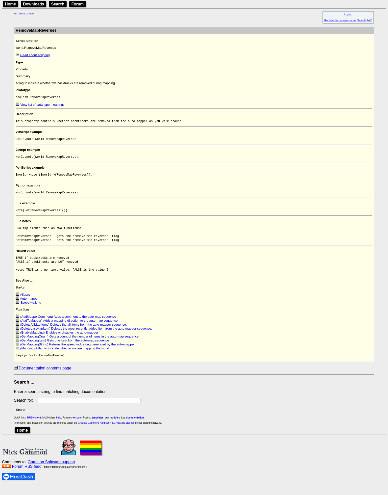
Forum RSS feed (26, 476)
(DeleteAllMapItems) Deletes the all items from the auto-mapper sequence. (73, 334)
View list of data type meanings (42, 105)
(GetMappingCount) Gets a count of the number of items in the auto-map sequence (79, 346)
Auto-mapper (29, 308)
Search (57, 4)
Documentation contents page (45, 378)
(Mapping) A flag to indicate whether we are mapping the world (64, 358)
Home (10, 4)
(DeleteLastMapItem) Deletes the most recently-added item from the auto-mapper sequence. (86, 338)
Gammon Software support (51, 471)
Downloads (33, 4)
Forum (78, 4)
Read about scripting (35, 55)
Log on (348, 14)
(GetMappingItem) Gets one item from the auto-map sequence (64, 350)
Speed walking (30, 312)
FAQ (369, 20)
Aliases (25, 304)
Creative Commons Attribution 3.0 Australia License (106, 432)
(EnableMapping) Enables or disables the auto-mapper (59, 342)
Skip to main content (24, 13)
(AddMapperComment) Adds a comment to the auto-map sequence (68, 326)
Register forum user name (340, 20)
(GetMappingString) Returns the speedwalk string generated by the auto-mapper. (78, 354)
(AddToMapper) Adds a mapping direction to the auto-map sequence (69, 330)
